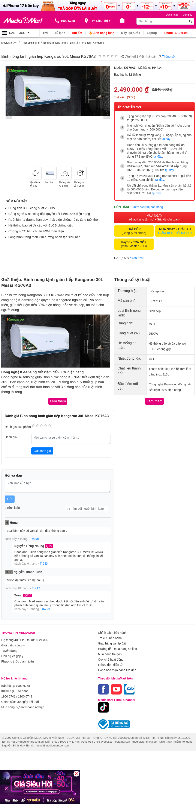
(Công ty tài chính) (134, 230)
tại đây (166, 139)
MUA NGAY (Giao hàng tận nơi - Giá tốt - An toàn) (154, 216)
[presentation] (9, 113)
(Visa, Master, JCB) (134, 243)
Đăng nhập (172, 14)
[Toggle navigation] (19, 33)
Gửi (9, 497)
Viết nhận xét (147, 56)
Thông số (167, 56)
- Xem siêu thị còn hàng (147, 206)
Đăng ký (187, 14)
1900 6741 (8, 692)
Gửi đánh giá (42, 449)
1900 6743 (25, 692)
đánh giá (130, 56)
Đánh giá (11, 436)
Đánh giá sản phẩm (18, 425)
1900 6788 (137, 257)
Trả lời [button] (34, 537)
